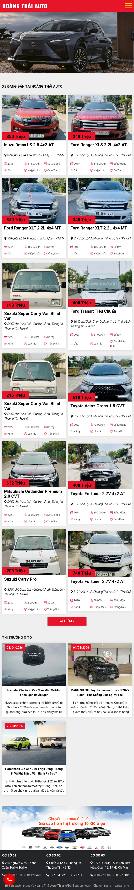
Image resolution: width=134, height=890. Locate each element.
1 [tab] (63, 66)
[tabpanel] (67, 36)
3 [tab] (71, 66)
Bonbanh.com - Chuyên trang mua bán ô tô (101, 885)
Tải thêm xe (67, 621)
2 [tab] (67, 66)
